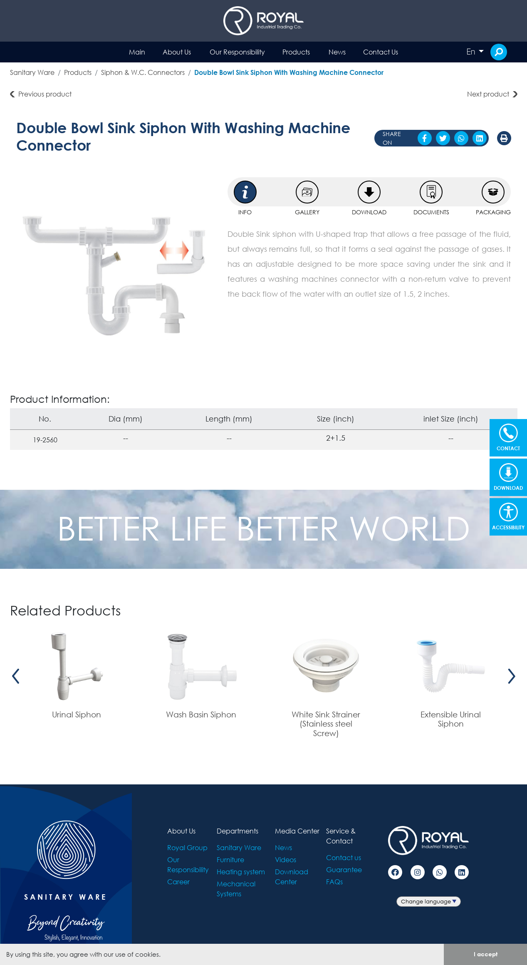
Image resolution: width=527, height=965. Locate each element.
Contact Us (380, 51)
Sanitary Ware (32, 72)
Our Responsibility (237, 51)
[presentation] (16, 676)
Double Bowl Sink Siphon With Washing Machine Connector (288, 72)
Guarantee (344, 869)
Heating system (241, 871)
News (337, 51)
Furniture (230, 859)
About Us (177, 51)
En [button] (472, 52)
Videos (285, 859)
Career (178, 881)
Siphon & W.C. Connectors (143, 72)
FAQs (334, 881)
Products (296, 51)
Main (137, 51)
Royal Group (187, 847)
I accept (485, 954)
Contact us (343, 857)
